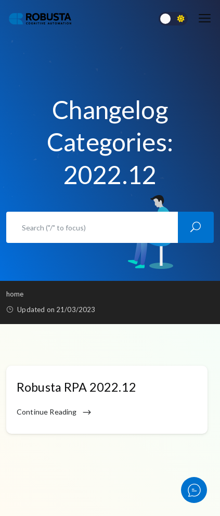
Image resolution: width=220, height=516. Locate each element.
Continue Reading (54, 412)
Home (15, 294)
